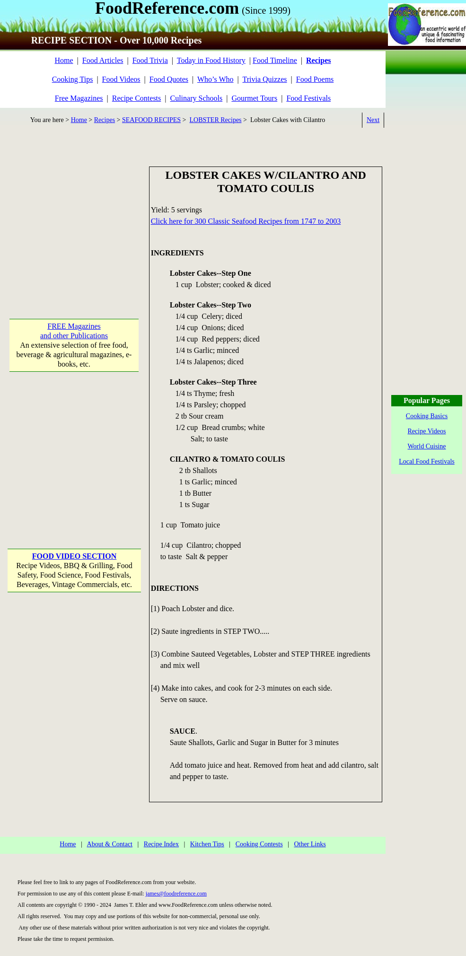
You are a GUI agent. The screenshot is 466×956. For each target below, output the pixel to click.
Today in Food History (211, 60)
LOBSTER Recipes (216, 119)
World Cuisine (427, 446)
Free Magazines (79, 98)
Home (63, 60)
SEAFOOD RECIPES (151, 119)
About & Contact (109, 844)
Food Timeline (275, 60)
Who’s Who (215, 79)
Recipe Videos (427, 431)
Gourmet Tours (254, 98)
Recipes (104, 119)
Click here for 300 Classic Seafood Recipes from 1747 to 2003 (246, 221)
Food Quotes (168, 79)
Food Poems (315, 79)
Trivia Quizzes (264, 79)
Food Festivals (308, 98)
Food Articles (102, 60)
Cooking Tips (72, 79)
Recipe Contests (136, 98)
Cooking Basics (427, 416)
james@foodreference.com (176, 893)
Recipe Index (161, 844)
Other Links (309, 844)
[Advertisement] (74, 226)
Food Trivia (150, 60)
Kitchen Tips (207, 844)
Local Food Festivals (426, 461)
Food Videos (121, 79)
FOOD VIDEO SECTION (74, 556)
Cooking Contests (259, 844)
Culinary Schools (196, 98)
